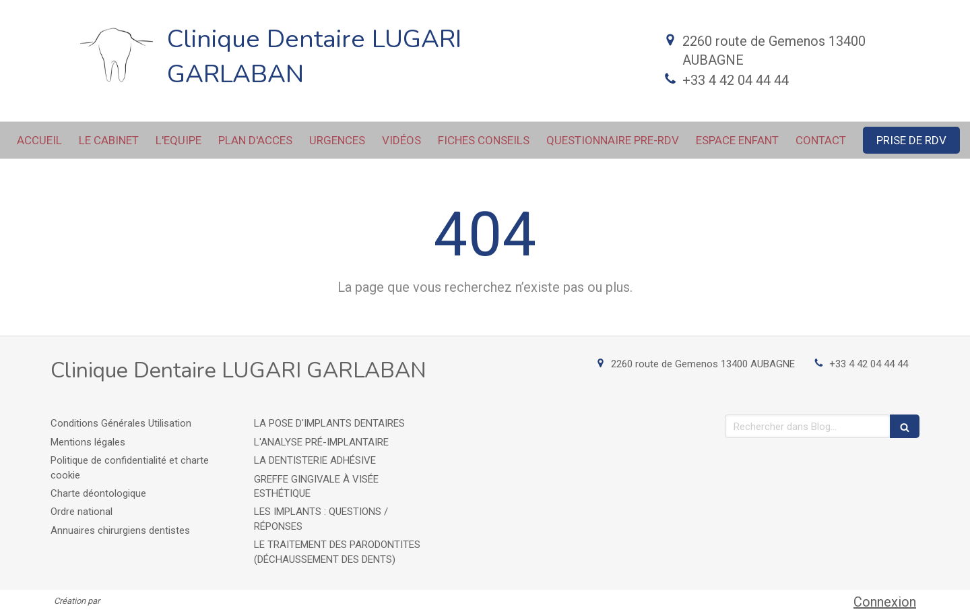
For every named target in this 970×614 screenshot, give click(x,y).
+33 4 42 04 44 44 (735, 80)
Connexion (884, 602)
